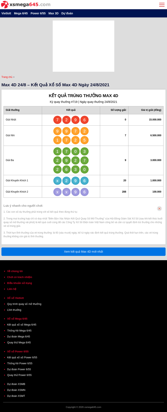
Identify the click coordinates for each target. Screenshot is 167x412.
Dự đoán (67, 13)
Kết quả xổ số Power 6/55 (22, 357)
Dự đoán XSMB (16, 384)
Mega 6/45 (21, 13)
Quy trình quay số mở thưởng (24, 304)
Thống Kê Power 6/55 (19, 363)
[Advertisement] (83, 46)
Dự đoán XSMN (16, 390)
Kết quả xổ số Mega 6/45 (21, 324)
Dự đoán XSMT (16, 396)
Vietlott (6, 13)
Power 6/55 (38, 13)
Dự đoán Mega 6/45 (18, 336)
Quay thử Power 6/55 (19, 375)
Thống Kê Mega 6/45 (19, 330)
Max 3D (53, 13)
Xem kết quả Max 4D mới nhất (83, 251)
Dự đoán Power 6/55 (19, 369)
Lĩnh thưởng (14, 310)
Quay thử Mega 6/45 (19, 342)
